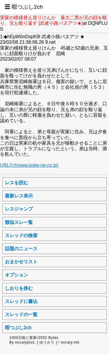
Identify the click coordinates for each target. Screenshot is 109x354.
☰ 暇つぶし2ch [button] (24, 7)
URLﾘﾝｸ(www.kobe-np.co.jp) (29, 165)
